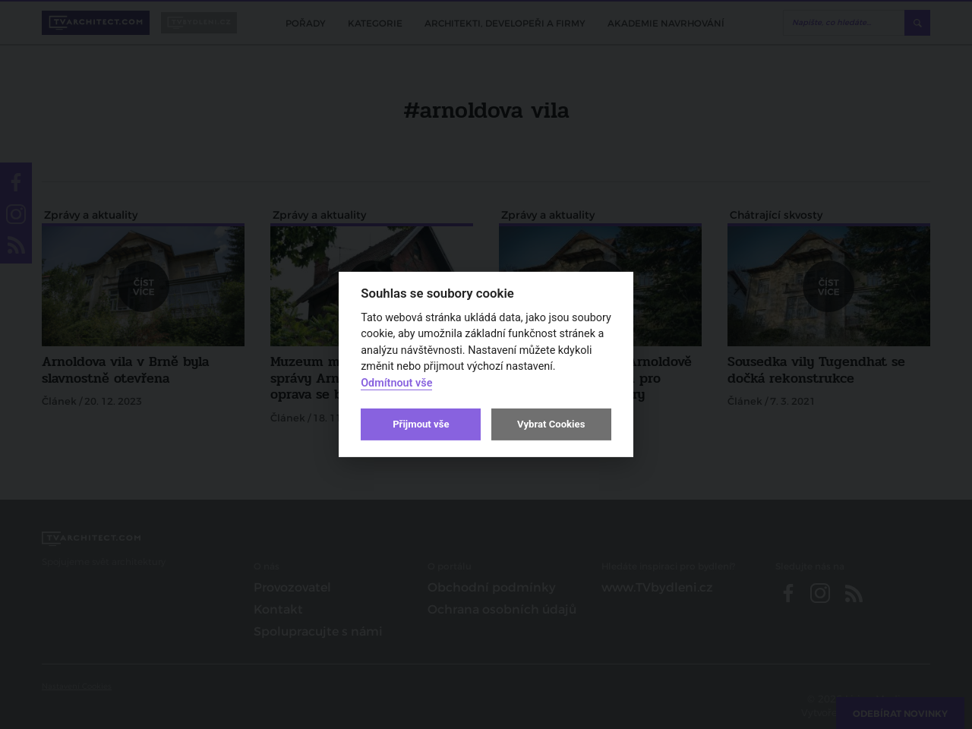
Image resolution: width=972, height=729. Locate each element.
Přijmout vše (421, 424)
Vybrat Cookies (551, 424)
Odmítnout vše (396, 383)
